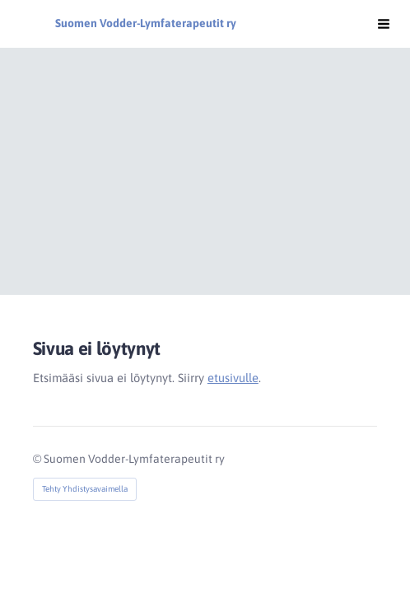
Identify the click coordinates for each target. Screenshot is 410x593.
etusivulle (233, 378)
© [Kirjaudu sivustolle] (38, 458)
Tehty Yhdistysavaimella (85, 488)
